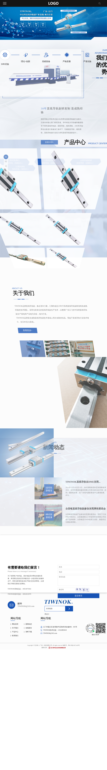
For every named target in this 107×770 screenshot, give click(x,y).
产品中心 (15, 632)
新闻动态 (29, 624)
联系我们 (15, 635)
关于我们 (15, 628)
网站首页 (15, 624)
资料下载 (29, 632)
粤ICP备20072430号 (74, 645)
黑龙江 (47, 614)
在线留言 (29, 628)
